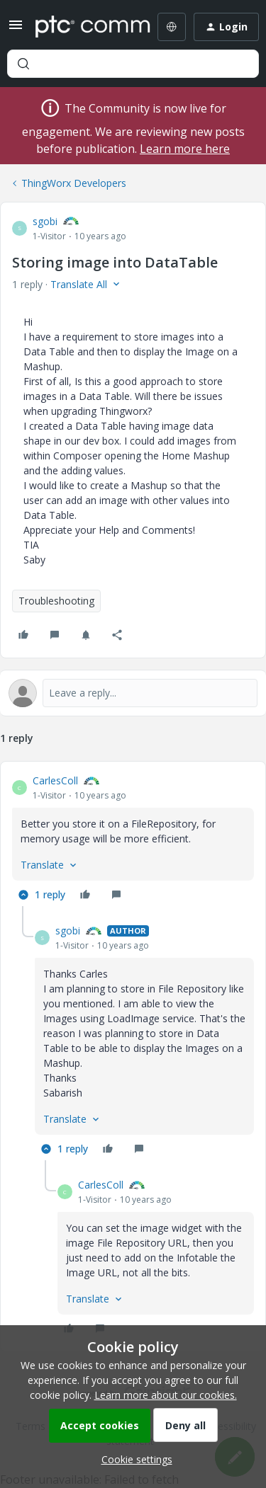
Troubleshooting (56, 600)
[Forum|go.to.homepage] (82, 27)
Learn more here (185, 148)
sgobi (45, 221)
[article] (133, 839)
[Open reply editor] (133, 693)
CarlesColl (55, 780)
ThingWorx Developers (73, 183)
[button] (15, 29)
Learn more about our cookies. (165, 1395)
